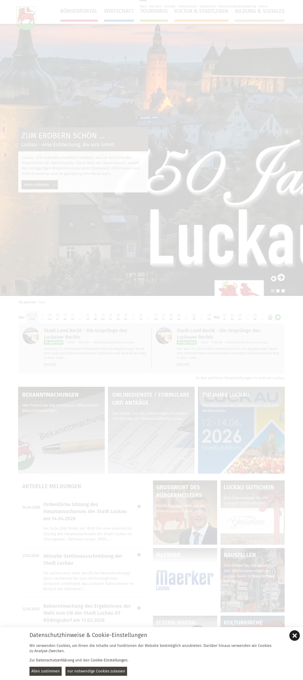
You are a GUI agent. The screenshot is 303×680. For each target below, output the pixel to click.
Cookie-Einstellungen (109, 660)
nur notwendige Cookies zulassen (96, 671)
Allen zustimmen (45, 671)
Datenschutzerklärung (55, 660)
